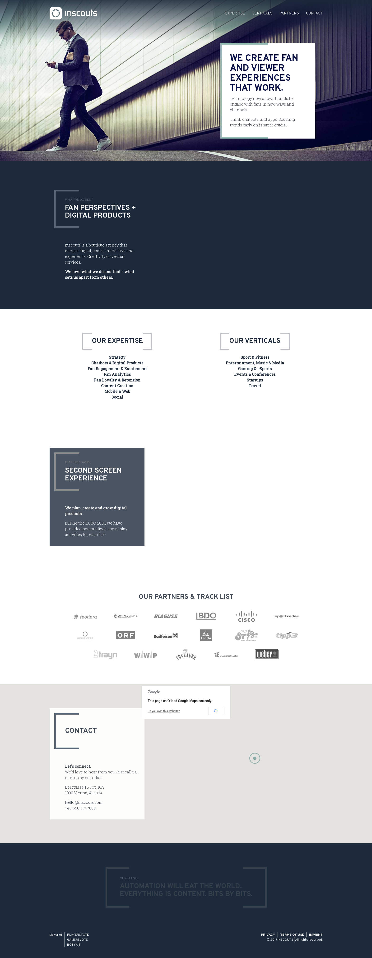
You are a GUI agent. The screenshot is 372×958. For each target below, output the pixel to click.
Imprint (316, 935)
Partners (289, 13)
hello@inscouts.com (83, 802)
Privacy (268, 935)
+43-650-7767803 (80, 807)
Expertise (235, 13)
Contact (314, 13)
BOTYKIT (74, 945)
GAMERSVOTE (77, 940)
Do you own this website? (164, 711)
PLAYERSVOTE (78, 935)
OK (216, 711)
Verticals (262, 13)
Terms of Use (292, 935)
